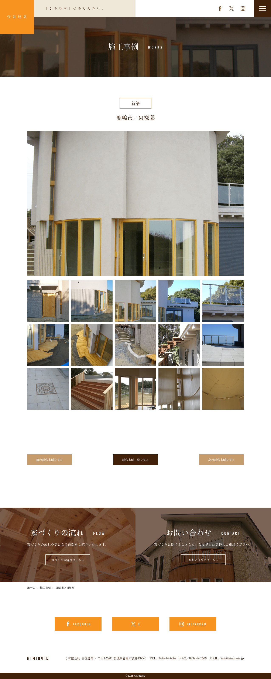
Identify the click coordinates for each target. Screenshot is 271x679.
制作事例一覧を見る (135, 459)
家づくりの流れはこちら (67, 559)
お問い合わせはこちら (203, 559)
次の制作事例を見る (221, 459)
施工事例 (45, 587)
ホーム (31, 587)
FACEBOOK (81, 624)
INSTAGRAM (195, 624)
